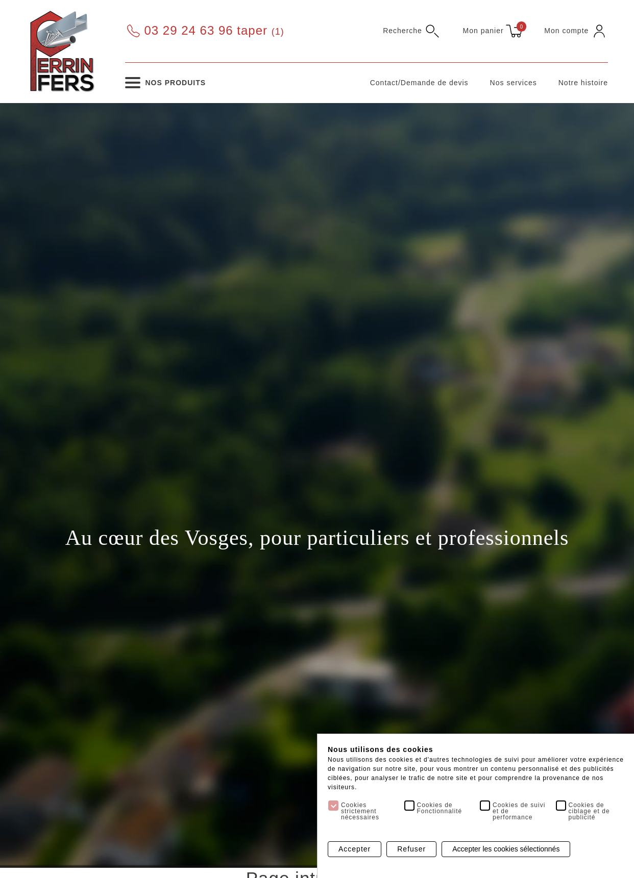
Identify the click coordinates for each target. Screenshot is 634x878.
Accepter (354, 849)
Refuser (411, 849)
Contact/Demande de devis (419, 83)
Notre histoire (583, 83)
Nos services (513, 83)
